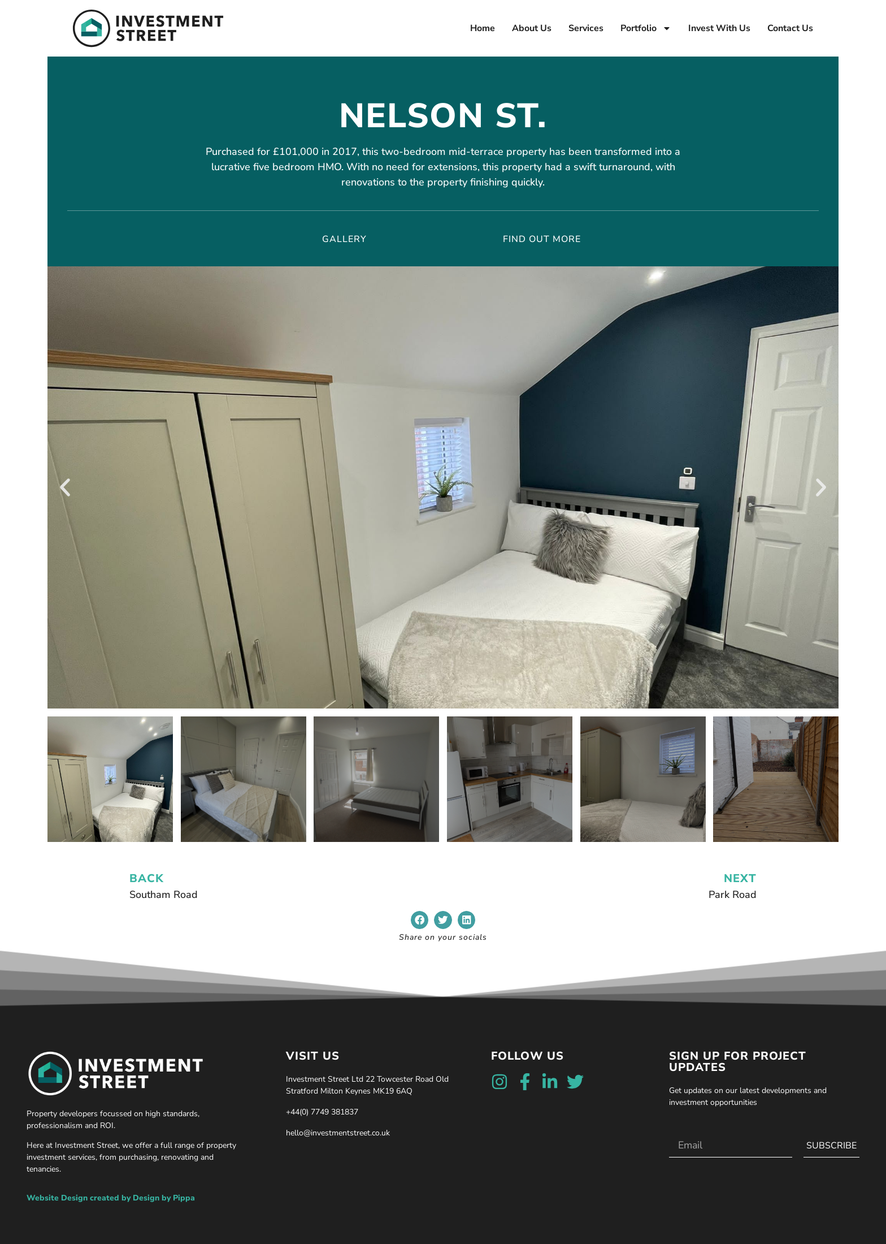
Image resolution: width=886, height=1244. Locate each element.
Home (482, 28)
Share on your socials (443, 937)
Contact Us (790, 28)
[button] (65, 487)
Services (585, 28)
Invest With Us (719, 28)
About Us (531, 28)
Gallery (344, 239)
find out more (542, 239)
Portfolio (645, 28)
